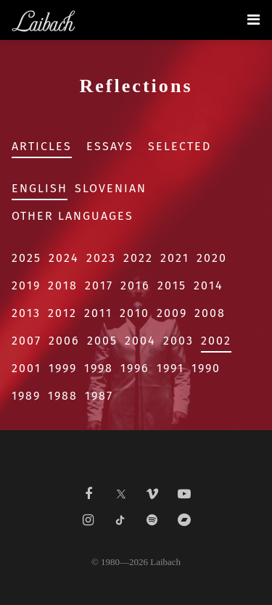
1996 (134, 368)
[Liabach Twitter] (120, 489)
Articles (42, 146)
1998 (98, 368)
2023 (101, 258)
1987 (99, 396)
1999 (63, 368)
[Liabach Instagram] (88, 520)
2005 (102, 340)
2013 (26, 313)
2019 (26, 285)
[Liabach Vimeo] (152, 494)
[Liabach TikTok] (120, 520)
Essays (109, 146)
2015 (171, 285)
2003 (178, 340)
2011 (98, 313)
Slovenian (111, 188)
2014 (208, 285)
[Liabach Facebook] (88, 494)
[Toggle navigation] (253, 19)
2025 (26, 258)
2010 (134, 313)
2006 (64, 340)
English (39, 188)
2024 (64, 258)
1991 (170, 368)
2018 (63, 285)
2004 (140, 340)
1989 (26, 396)
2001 (26, 368)
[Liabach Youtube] (184, 494)
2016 (135, 285)
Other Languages (72, 216)
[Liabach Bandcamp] (184, 520)
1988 (63, 396)
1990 (206, 368)
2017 (99, 285)
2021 (174, 258)
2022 (138, 258)
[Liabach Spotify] (152, 520)
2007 (26, 340)
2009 (172, 313)
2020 (212, 258)
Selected (179, 146)
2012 (62, 313)
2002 (216, 340)
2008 (210, 313)
